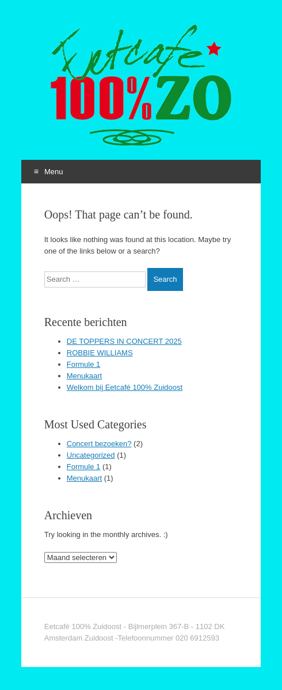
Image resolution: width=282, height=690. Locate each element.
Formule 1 (84, 364)
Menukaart (84, 375)
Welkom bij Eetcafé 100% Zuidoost (124, 387)
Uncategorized (91, 455)
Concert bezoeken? (99, 443)
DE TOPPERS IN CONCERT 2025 (124, 341)
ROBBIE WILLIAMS (100, 352)
